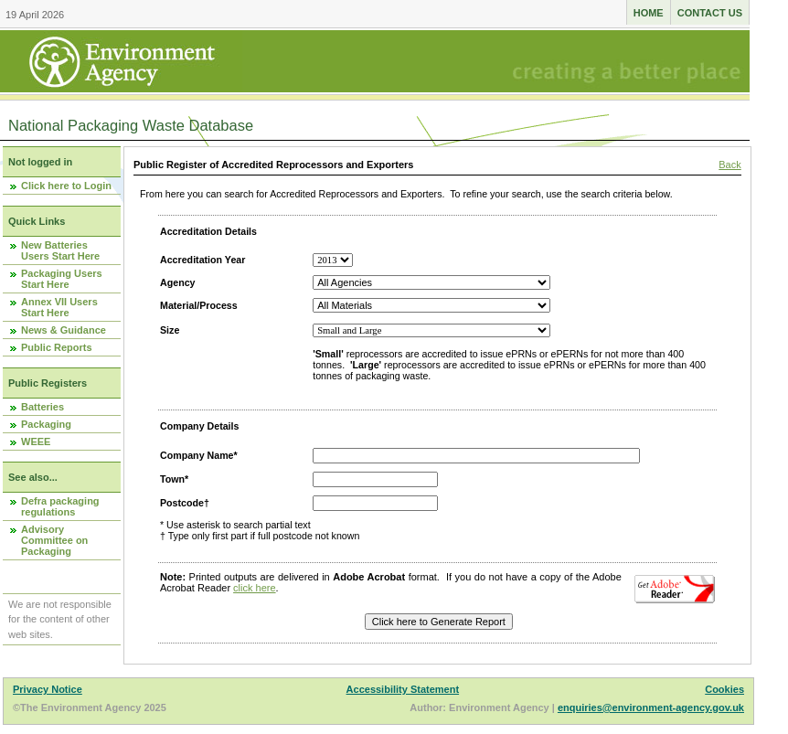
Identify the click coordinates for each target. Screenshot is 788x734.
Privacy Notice (47, 689)
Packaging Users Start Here (61, 279)
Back (729, 164)
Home (649, 12)
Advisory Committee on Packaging (54, 540)
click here (254, 587)
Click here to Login (66, 185)
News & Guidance (63, 329)
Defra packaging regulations (60, 506)
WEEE (35, 441)
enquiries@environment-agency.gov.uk (651, 707)
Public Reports (56, 347)
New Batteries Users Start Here (60, 250)
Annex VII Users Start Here (59, 307)
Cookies (724, 689)
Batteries (42, 406)
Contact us (709, 12)
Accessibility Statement (403, 689)
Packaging (46, 424)
